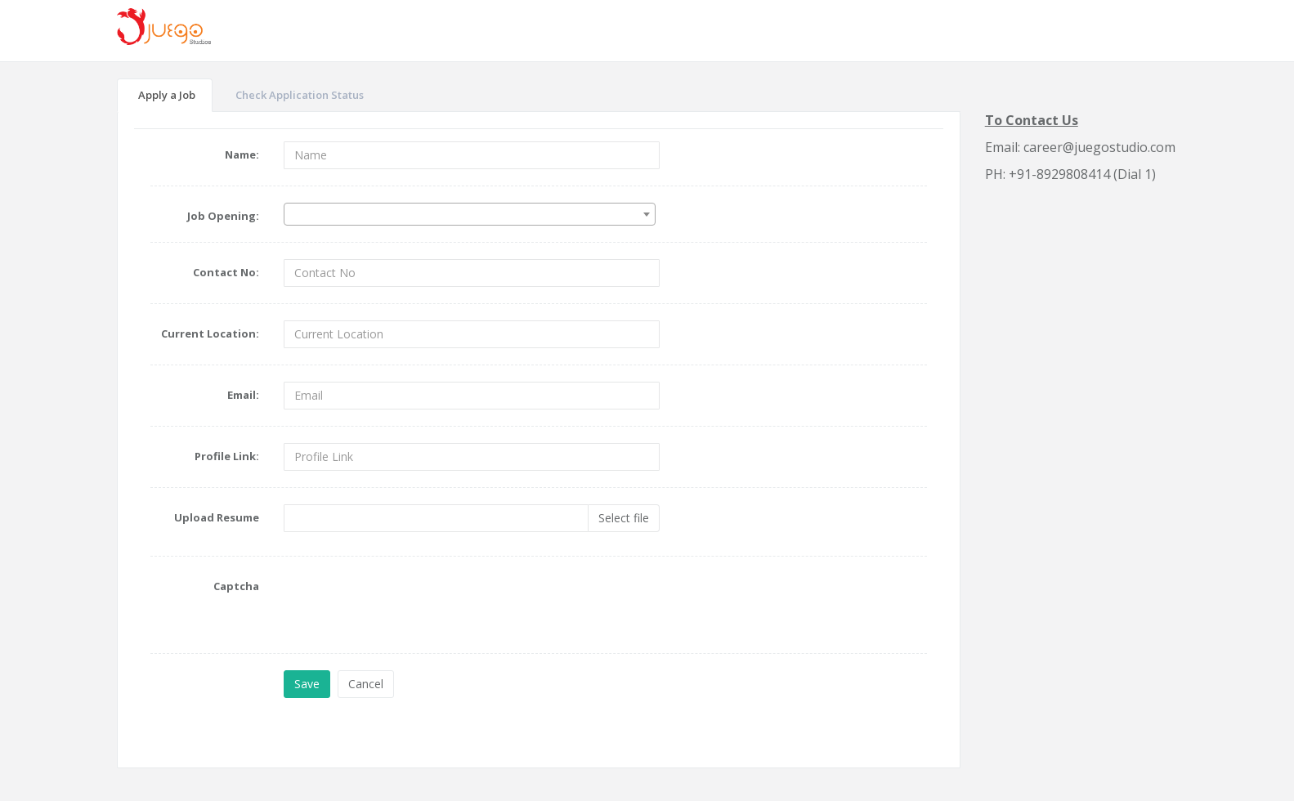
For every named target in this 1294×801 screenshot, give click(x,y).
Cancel (365, 683)
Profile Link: (227, 456)
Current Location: (210, 333)
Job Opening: (223, 215)
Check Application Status (299, 94)
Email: (243, 394)
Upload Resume (216, 517)
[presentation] (408, 605)
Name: (242, 154)
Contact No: (226, 272)
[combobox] (470, 214)
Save (307, 683)
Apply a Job (166, 94)
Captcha (236, 586)
